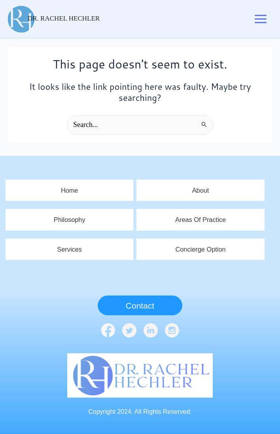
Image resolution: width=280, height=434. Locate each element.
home (69, 188)
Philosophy (69, 218)
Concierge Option (200, 248)
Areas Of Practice (200, 218)
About (200, 188)
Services (69, 248)
